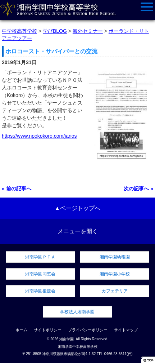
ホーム (21, 330)
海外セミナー (88, 31)
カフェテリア (115, 290)
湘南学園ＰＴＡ (40, 257)
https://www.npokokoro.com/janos (39, 136)
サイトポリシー (47, 330)
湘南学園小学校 (115, 273)
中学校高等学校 (19, 31)
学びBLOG (55, 31)
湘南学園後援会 (40, 290)
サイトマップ (126, 330)
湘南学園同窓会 (40, 273)
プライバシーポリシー (88, 330)
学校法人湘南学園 (77, 311)
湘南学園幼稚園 (115, 257)
